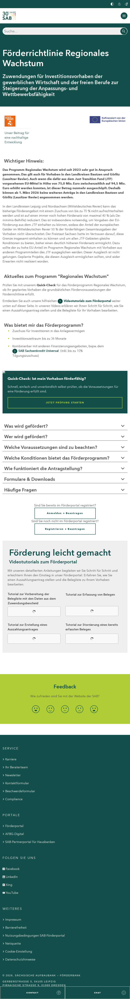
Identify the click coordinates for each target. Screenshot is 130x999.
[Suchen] (65, 31)
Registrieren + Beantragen (65, 529)
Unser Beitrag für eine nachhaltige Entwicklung (17, 137)
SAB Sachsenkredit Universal (38, 351)
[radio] (36, 709)
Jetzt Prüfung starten (65, 402)
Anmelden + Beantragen (65, 513)
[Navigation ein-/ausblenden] (124, 15)
